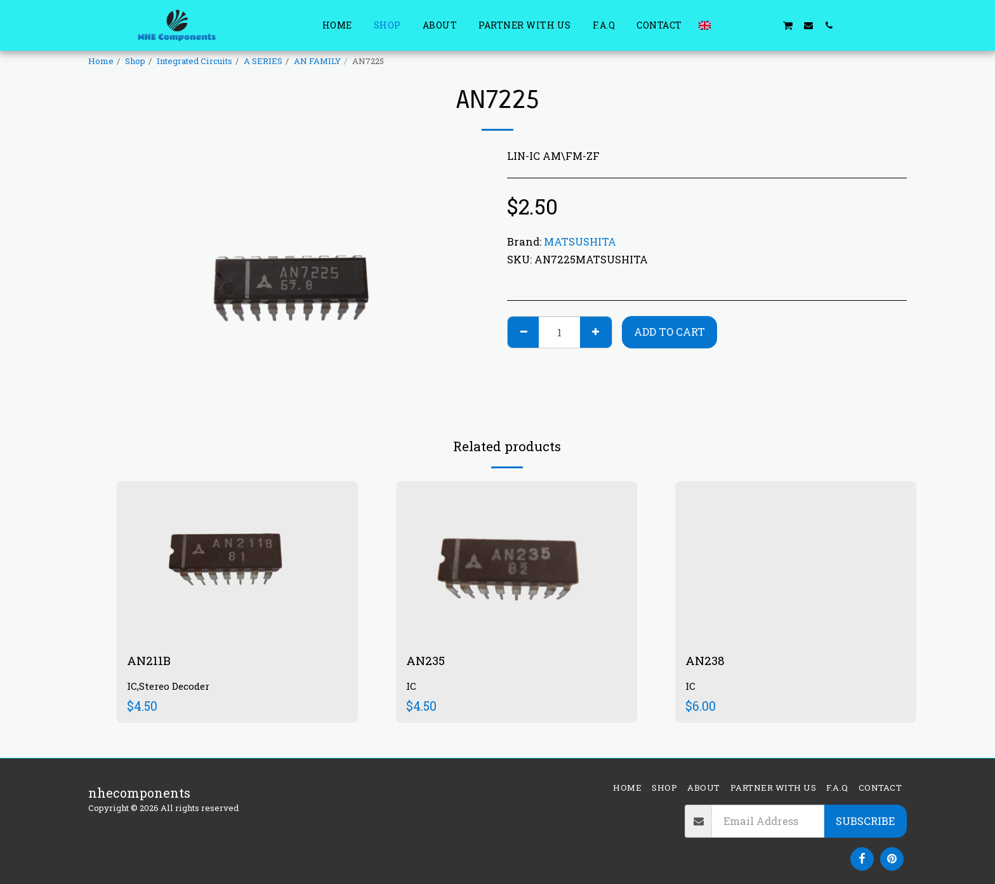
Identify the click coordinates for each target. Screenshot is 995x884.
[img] (237, 561)
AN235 (426, 660)
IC (411, 687)
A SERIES (263, 61)
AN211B (149, 660)
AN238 (705, 660)
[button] (726, 25)
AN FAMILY (317, 61)
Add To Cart (669, 331)
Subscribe (865, 821)
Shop (135, 61)
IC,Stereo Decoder (170, 687)
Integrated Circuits (194, 61)
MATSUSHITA (580, 241)
